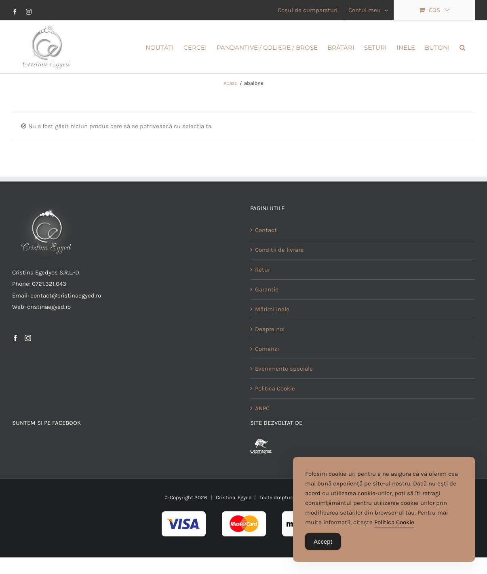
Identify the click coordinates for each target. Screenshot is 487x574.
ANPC (262, 433)
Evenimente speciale (284, 393)
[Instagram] (28, 362)
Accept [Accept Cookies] (323, 542)
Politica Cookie (275, 413)
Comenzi (267, 373)
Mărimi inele (272, 334)
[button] (462, 47)
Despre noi (270, 353)
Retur (262, 294)
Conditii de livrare (279, 274)
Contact (266, 254)
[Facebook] (15, 362)
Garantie (266, 314)
